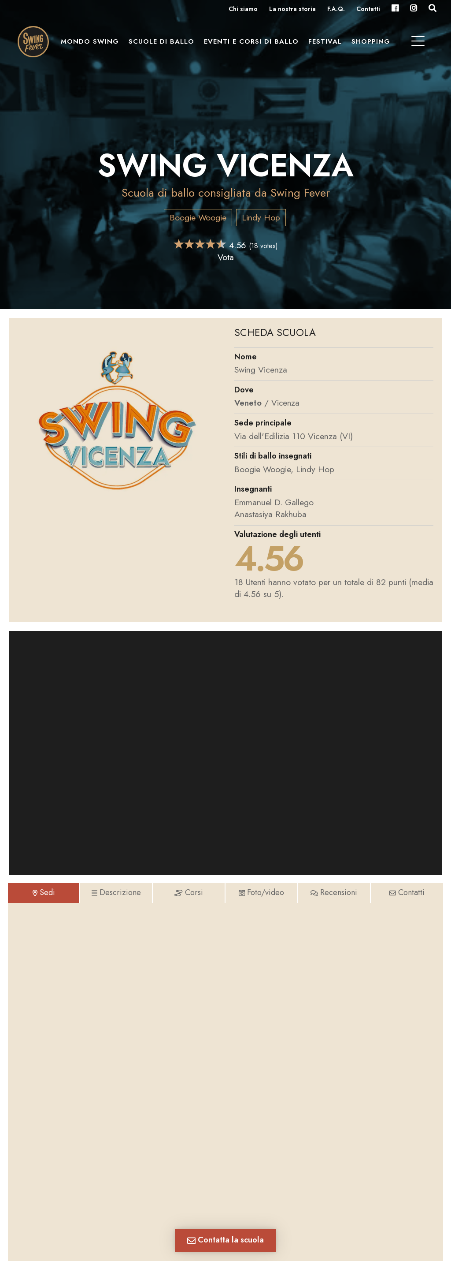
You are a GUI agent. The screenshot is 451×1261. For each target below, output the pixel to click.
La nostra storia (292, 9)
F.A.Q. (336, 9)
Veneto (248, 402)
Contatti (368, 9)
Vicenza (286, 402)
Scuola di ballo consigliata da (226, 192)
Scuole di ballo (163, 44)
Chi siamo (243, 9)
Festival (327, 44)
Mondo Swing (92, 44)
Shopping (373, 44)
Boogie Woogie (198, 217)
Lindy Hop (261, 217)
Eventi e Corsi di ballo (253, 44)
